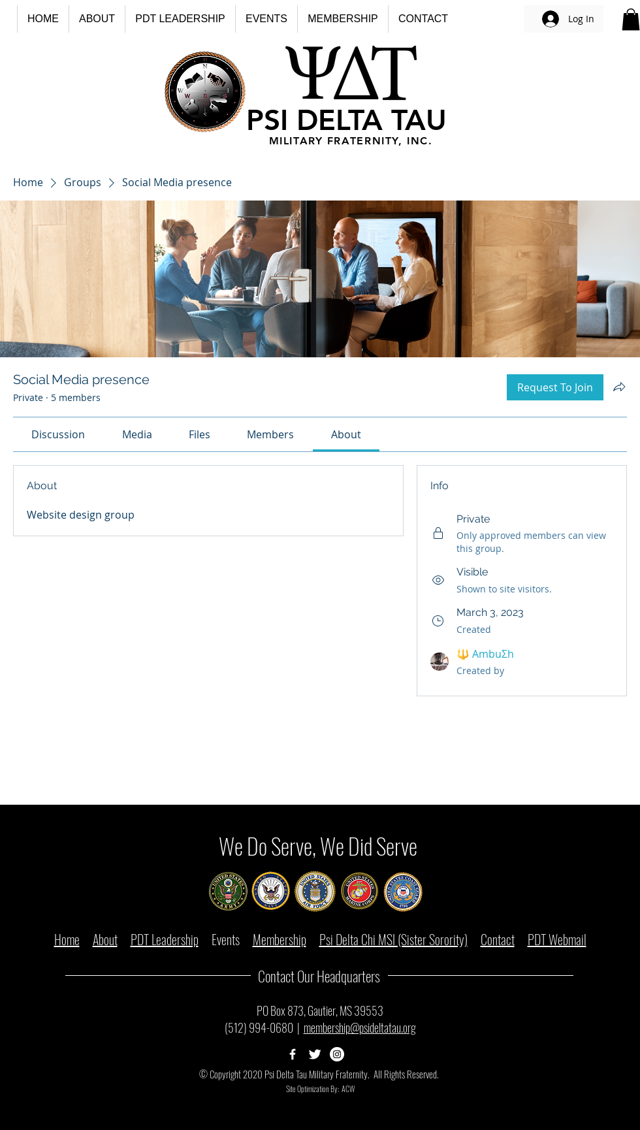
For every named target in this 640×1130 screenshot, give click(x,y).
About (105, 939)
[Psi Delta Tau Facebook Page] (292, 1054)
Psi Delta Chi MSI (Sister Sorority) (393, 939)
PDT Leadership (165, 939)
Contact (498, 939)
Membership (279, 939)
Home (67, 939)
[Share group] (619, 387)
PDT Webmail (557, 939)
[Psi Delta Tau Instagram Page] (337, 1054)
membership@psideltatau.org (360, 1027)
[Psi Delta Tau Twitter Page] (315, 1054)
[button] (97, 19)
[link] (58, 434)
